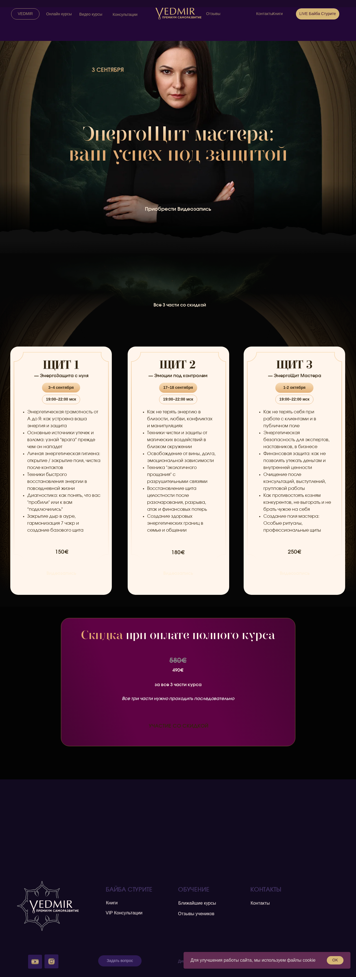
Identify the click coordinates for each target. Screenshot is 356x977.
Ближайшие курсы (197, 903)
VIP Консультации (124, 912)
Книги (278, 13)
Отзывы (213, 13)
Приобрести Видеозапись (178, 209)
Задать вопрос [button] (120, 960)
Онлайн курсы (59, 14)
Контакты (264, 13)
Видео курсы (90, 14)
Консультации (125, 14)
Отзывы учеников (196, 913)
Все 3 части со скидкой (180, 305)
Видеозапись (61, 573)
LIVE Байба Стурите (317, 13)
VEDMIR (25, 13)
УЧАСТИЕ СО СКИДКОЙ (178, 726)
